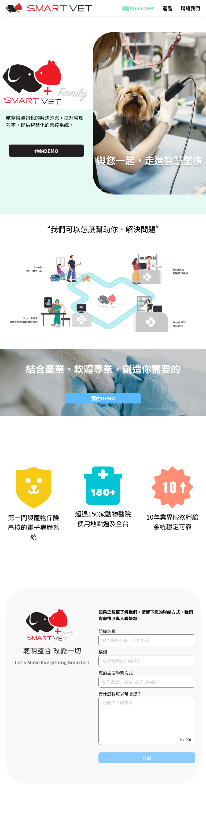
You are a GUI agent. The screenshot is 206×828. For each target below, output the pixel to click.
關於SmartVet (138, 8)
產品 (167, 8)
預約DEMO (46, 150)
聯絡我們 (190, 8)
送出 (147, 758)
